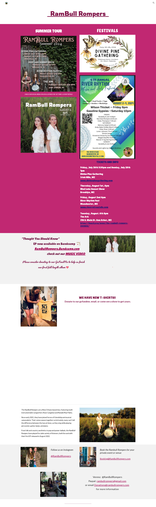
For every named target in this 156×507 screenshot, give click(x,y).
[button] (153, 2)
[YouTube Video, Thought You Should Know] (78, 366)
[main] (78, 13)
